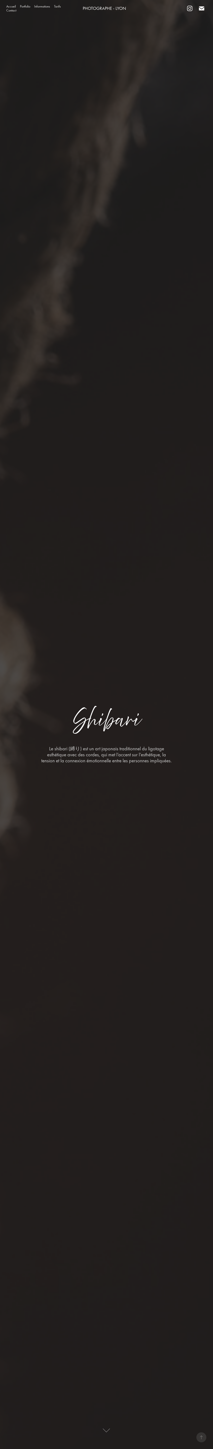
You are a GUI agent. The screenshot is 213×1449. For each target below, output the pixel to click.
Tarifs (57, 6)
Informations (42, 6)
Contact (11, 10)
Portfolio (25, 6)
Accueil (11, 6)
